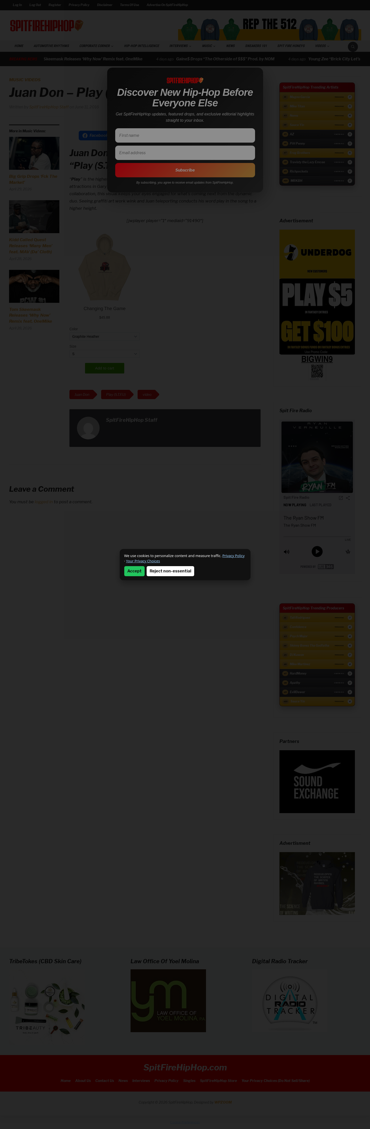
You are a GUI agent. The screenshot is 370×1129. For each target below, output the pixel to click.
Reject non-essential (170, 571)
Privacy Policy (233, 555)
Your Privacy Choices (143, 561)
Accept (134, 571)
